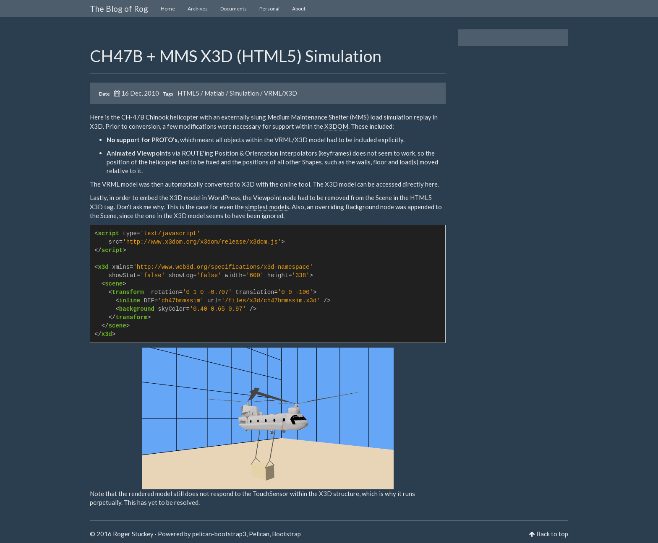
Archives (198, 8)
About (299, 8)
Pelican (259, 534)
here (431, 184)
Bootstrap (286, 534)
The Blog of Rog (119, 8)
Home (168, 8)
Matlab (214, 93)
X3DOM (336, 126)
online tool (295, 184)
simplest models (267, 206)
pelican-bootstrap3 (219, 534)
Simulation (244, 93)
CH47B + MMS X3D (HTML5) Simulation (235, 55)
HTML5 (188, 93)
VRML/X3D (280, 93)
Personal (269, 8)
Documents (233, 8)
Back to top (552, 534)
